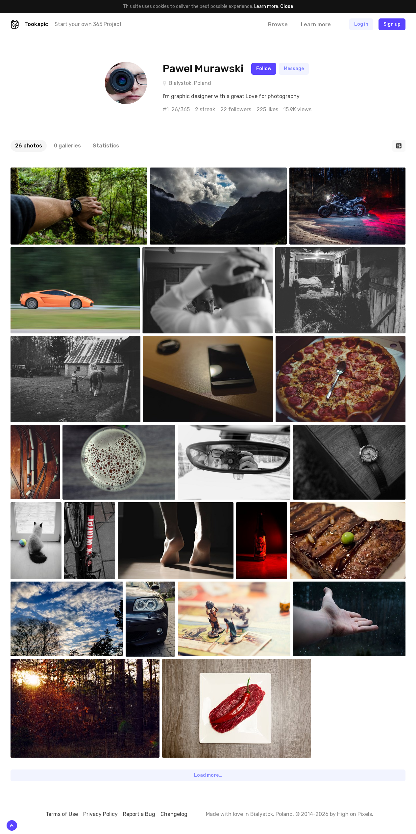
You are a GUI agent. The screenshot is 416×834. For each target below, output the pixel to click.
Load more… (208, 775)
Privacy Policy (100, 814)
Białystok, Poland (190, 83)
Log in (361, 24)
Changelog (173, 814)
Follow (263, 68)
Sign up (392, 24)
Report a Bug (139, 814)
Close (286, 6)
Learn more (266, 6)
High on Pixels (354, 814)
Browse (278, 24)
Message (294, 68)
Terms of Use (62, 814)
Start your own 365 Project (88, 24)
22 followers (235, 109)
